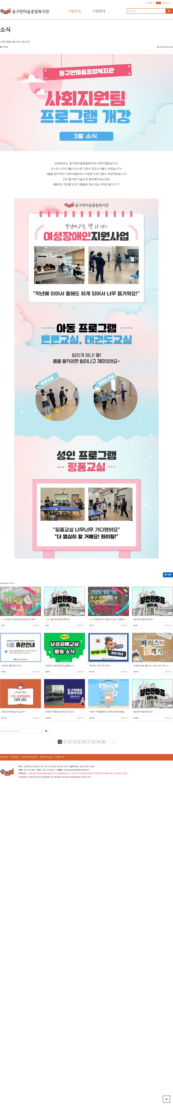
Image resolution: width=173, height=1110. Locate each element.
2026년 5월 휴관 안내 (11, 665)
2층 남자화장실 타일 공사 (13, 711)
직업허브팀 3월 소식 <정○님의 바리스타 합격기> (152, 665)
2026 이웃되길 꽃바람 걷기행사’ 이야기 (21, 619)
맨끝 (113, 742)
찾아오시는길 (46, 757)
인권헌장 (4, 757)
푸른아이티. (86, 777)
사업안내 (74, 11)
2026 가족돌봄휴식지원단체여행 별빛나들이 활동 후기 (108, 711)
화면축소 (157, 3)
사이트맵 (148, 3)
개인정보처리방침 (29, 757)
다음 (108, 742)
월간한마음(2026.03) (57, 619)
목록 (168, 575)
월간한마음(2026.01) (143, 711)
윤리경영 (15, 757)
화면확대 (160, 3)
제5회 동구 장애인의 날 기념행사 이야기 (108, 619)
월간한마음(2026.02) (143, 619)
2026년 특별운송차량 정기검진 (60, 711)
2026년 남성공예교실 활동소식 (60, 665)
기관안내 (98, 11)
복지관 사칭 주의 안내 (100, 665)
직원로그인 (60, 757)
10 (104, 742)
